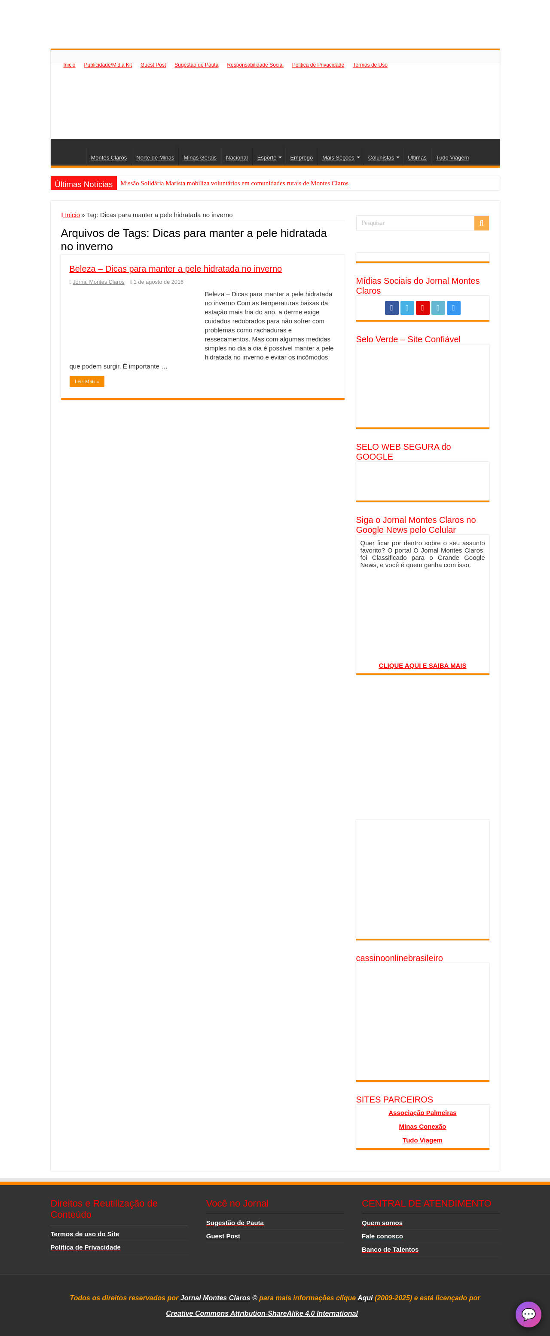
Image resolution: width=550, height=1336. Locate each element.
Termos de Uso (370, 65)
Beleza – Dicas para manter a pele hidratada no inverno (176, 268)
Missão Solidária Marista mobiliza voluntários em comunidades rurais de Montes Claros (234, 183)
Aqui (366, 1298)
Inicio (70, 65)
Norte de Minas (155, 157)
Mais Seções (338, 157)
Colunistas (381, 157)
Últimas (417, 157)
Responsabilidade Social (255, 65)
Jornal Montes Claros (98, 282)
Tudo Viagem (452, 157)
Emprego (301, 157)
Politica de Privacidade (318, 65)
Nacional (237, 157)
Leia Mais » (87, 381)
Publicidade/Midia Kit (108, 65)
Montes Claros (109, 157)
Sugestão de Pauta (196, 65)
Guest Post (153, 65)
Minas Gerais (200, 157)
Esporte (267, 157)
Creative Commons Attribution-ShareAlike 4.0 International (262, 1313)
